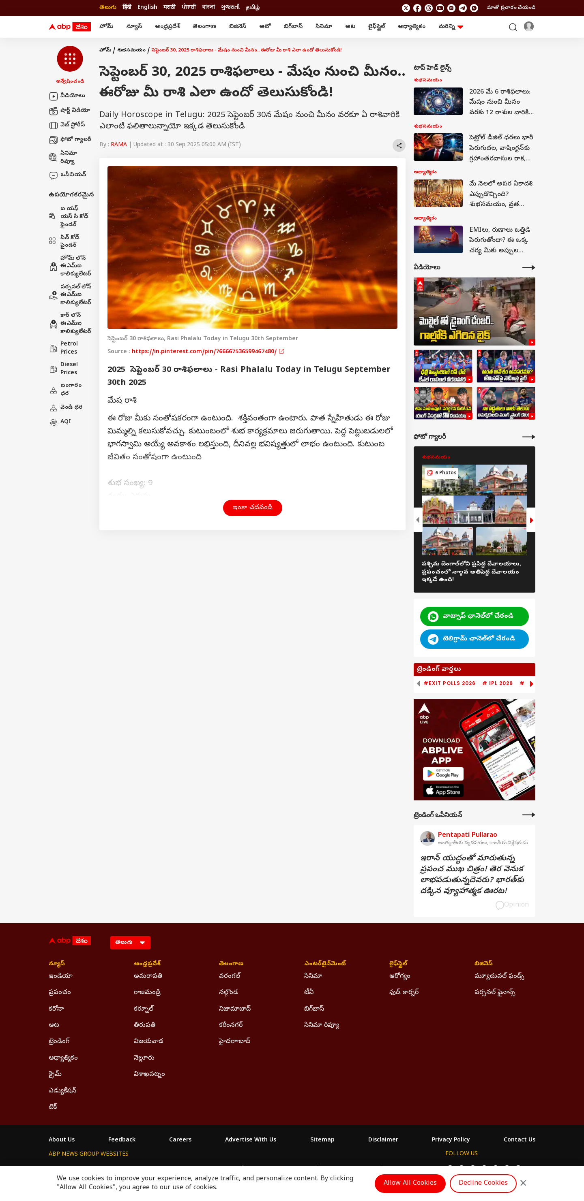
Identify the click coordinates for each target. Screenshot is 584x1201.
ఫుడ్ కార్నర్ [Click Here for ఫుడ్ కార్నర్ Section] (404, 992)
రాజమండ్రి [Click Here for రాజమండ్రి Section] (147, 992)
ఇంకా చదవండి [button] (253, 507)
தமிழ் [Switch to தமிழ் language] (253, 8)
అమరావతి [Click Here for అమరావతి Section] (148, 976)
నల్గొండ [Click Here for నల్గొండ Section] (228, 992)
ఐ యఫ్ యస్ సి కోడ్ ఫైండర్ (68, 217)
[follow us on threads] (429, 8)
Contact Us (519, 1140)
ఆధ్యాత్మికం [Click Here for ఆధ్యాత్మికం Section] (63, 1058)
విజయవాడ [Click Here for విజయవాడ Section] (148, 1041)
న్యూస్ (134, 27)
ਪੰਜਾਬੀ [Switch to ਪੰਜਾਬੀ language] (189, 8)
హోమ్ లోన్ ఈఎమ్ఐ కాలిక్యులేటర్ (70, 266)
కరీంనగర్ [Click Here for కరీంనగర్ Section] (231, 1025)
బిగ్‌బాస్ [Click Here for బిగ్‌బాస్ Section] (314, 1009)
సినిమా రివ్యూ (63, 158)
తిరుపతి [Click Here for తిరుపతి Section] (145, 1025)
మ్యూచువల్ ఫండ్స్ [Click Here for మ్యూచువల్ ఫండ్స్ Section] (499, 976)
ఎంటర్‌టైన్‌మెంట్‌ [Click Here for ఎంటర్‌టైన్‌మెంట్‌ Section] (325, 964)
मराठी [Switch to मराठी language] (169, 8)
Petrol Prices (63, 348)
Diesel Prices (63, 369)
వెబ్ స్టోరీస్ (67, 125)
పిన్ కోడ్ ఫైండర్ (64, 242)
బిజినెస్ (237, 27)
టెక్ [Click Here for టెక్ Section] (53, 1107)
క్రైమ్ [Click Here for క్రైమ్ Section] (55, 1074)
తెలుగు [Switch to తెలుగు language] (107, 8)
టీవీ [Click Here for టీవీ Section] (308, 992)
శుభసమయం (131, 50)
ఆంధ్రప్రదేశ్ (167, 27)
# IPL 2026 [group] (497, 683)
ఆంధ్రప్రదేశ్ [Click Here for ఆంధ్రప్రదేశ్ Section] (147, 964)
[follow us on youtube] (440, 8)
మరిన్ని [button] (450, 27)
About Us (62, 1140)
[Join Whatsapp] (474, 8)
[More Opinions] (528, 815)
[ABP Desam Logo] (70, 27)
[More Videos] (528, 268)
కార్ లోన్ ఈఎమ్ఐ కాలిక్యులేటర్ (70, 323)
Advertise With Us (250, 1140)
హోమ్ (106, 27)
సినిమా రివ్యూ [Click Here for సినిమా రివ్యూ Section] (321, 1025)
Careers (180, 1140)
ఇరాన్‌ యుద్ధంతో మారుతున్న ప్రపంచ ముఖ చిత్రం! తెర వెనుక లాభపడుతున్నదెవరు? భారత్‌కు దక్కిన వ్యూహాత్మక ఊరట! (472, 875)
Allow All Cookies (410, 1183)
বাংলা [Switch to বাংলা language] (208, 8)
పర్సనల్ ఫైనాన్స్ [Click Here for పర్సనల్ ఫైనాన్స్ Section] (494, 992)
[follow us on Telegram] (463, 8)
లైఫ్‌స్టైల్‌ (376, 27)
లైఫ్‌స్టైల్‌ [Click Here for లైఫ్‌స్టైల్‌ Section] (398, 964)
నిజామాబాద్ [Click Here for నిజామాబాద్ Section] (235, 1009)
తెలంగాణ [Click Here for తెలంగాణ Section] (231, 964)
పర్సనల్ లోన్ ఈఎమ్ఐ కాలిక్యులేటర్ (70, 295)
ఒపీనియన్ (67, 175)
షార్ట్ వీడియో (69, 111)
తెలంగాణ (204, 27)
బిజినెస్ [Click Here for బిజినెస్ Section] (483, 964)
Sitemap (322, 1140)
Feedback (121, 1140)
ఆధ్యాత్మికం (411, 27)
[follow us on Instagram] (451, 8)
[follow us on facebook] (417, 8)
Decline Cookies (483, 1183)
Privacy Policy (451, 1140)
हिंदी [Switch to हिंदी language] (126, 8)
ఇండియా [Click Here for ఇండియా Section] (61, 976)
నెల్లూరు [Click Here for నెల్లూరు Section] (144, 1058)
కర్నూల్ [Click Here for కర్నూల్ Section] (143, 1009)
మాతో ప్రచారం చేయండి (511, 8)
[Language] (130, 942)
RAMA (119, 145)
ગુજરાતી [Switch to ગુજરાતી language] (230, 8)
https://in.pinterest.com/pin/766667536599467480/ (208, 352)
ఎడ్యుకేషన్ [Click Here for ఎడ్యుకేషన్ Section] (62, 1091)
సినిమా (324, 27)
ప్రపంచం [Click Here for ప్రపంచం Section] (60, 992)
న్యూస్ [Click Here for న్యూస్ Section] (57, 964)
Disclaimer (383, 1140)
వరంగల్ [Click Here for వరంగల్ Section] (229, 976)
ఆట (350, 27)
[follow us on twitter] (406, 8)
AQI (60, 422)
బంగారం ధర (65, 390)
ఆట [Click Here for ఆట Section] (54, 1025)
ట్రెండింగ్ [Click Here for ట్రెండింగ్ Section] (59, 1041)
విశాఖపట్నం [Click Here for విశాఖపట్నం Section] (149, 1074)
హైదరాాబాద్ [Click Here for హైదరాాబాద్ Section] (234, 1041)
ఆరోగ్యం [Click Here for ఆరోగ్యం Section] (399, 976)
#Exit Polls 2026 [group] (449, 683)
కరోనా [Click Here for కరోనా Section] (56, 1009)
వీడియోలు (67, 96)
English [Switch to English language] (147, 8)
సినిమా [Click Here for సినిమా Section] (313, 976)
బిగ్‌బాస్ (293, 27)
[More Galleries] (528, 437)
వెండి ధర (66, 408)
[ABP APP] (443, 774)
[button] (70, 65)
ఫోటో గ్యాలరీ (70, 140)
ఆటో (265, 27)
